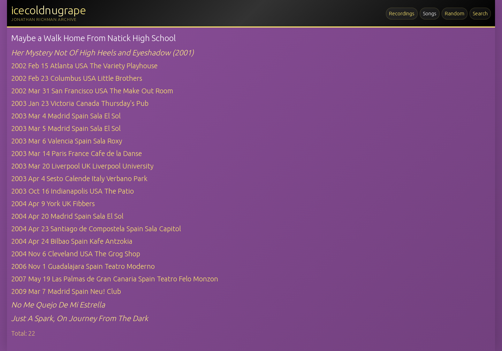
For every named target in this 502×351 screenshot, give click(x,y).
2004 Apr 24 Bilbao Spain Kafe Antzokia (71, 241)
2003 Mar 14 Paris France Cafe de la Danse (76, 153)
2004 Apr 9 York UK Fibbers (53, 204)
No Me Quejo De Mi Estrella (58, 304)
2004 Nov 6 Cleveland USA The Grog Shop (75, 254)
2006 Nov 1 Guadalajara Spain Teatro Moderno (83, 266)
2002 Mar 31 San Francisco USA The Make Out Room (92, 91)
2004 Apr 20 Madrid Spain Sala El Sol (67, 216)
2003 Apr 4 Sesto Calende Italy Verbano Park (79, 178)
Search (480, 13)
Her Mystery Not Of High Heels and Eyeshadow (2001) (102, 52)
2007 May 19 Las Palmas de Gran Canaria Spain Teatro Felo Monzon (114, 279)
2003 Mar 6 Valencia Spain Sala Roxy (66, 141)
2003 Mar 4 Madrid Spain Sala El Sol (66, 116)
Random (454, 13)
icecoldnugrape (48, 10)
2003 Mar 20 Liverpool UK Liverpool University (82, 166)
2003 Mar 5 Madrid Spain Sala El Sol (66, 128)
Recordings (401, 13)
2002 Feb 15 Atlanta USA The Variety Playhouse (84, 66)
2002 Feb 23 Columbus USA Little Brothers (76, 78)
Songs (429, 13)
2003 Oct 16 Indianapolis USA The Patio (72, 191)
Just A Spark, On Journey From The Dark (79, 318)
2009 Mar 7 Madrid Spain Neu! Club (66, 291)
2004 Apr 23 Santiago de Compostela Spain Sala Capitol (96, 229)
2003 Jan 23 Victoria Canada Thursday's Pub (80, 103)
